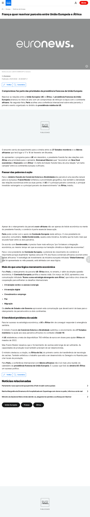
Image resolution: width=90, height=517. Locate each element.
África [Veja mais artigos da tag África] (38, 405)
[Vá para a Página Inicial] (8, 3)
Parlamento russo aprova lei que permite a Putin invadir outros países (28, 386)
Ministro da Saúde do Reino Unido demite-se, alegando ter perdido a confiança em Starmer (36, 397)
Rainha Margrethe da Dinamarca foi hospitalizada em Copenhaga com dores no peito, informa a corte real (42, 391)
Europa (8, 9)
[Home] (2, 9)
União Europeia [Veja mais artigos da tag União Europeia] (11, 405)
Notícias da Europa (19, 9)
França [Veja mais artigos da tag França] (26, 405)
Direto (83, 3)
